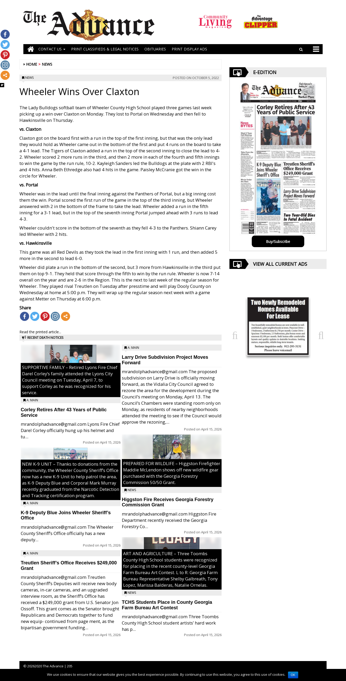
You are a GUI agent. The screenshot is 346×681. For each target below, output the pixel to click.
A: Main (32, 400)
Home (31, 64)
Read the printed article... (40, 331)
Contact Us (51, 48)
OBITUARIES (155, 48)
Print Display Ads (189, 48)
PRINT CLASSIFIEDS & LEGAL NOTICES (105, 48)
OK (293, 675)
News (47, 64)
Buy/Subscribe (278, 241)
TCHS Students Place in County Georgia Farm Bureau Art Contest (167, 605)
